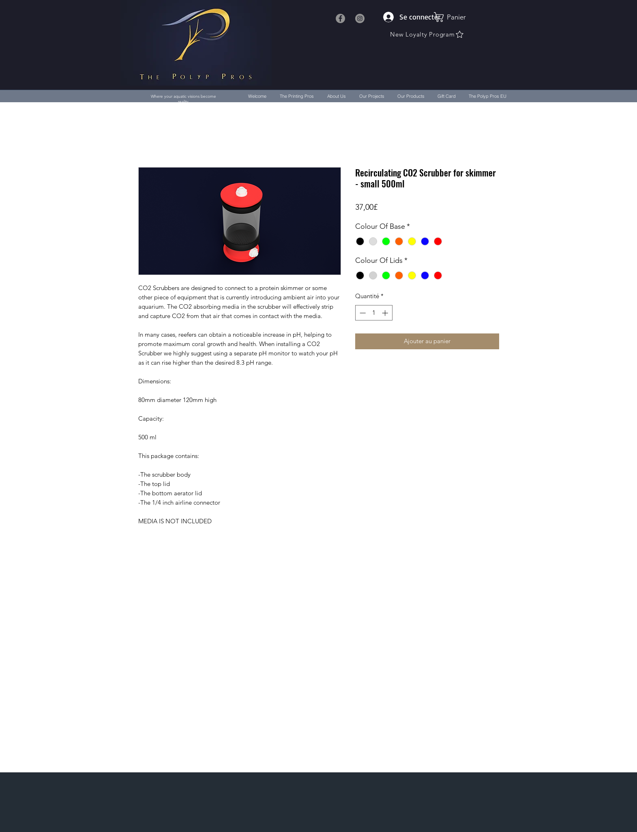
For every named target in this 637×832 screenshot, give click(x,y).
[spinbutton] (373, 312)
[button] (454, 17)
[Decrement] (361, 312)
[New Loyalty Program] (427, 34)
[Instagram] (360, 18)
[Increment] (385, 312)
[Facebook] (340, 18)
